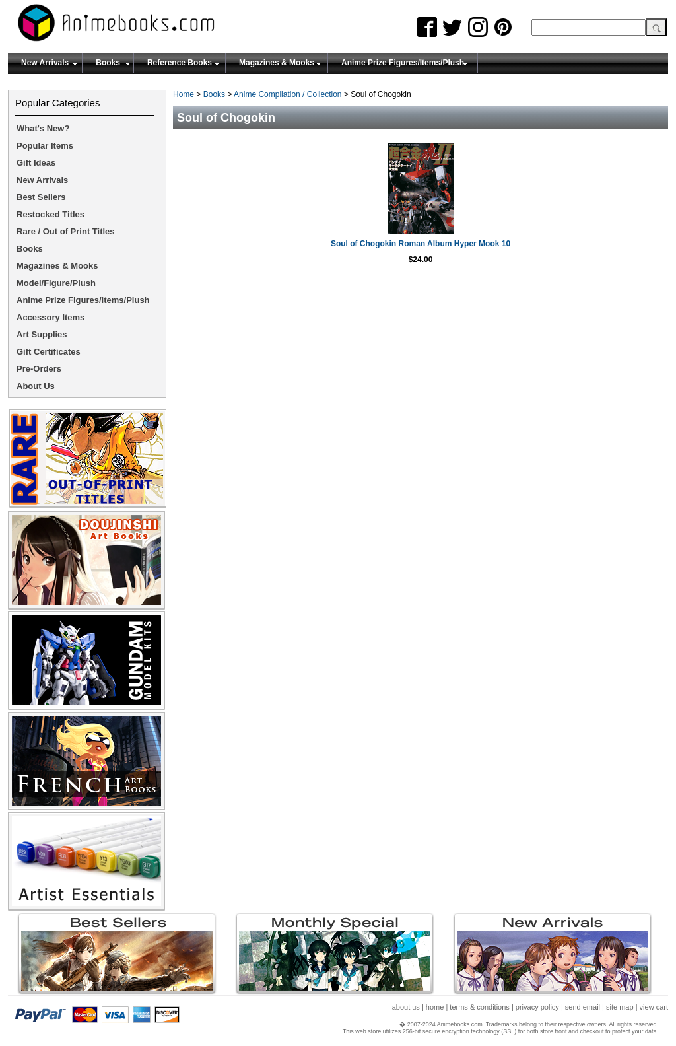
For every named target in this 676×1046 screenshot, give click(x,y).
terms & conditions (479, 1007)
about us (406, 1007)
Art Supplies (42, 334)
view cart (654, 1007)
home (435, 1007)
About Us (36, 386)
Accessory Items (50, 317)
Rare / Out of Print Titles (66, 231)
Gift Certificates (49, 352)
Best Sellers (41, 197)
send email (582, 1007)
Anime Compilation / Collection (287, 94)
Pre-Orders (39, 369)
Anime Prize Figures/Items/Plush (402, 62)
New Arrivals (45, 62)
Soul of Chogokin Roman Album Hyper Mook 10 (420, 243)
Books (108, 62)
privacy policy (537, 1007)
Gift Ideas (36, 163)
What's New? (43, 128)
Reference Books (179, 62)
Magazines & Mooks (276, 62)
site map (620, 1007)
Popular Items (45, 146)
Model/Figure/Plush (56, 283)
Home (183, 94)
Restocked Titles (50, 214)
